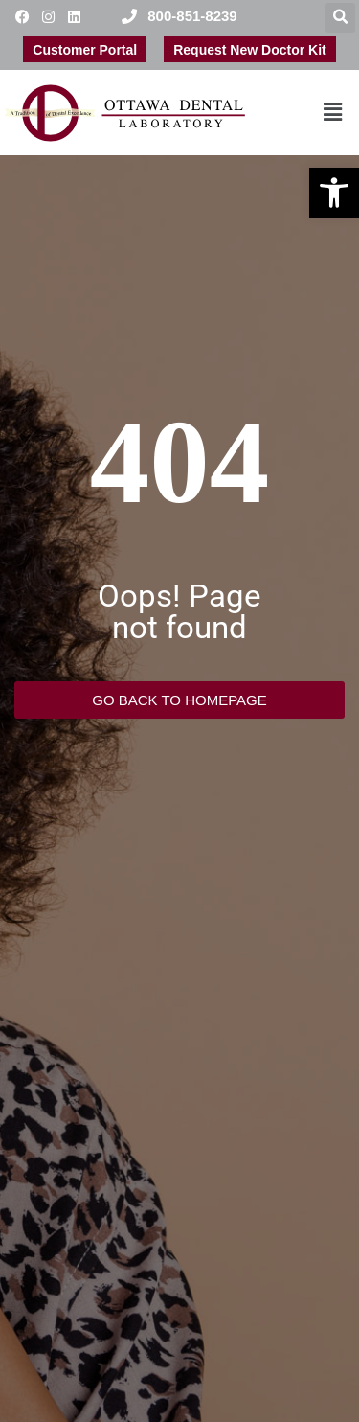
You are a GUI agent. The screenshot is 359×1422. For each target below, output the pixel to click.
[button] (334, 193)
